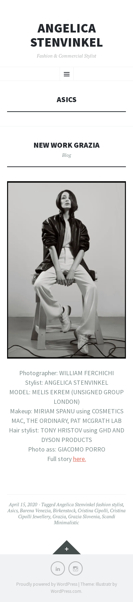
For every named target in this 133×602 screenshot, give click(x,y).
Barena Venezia (35, 510)
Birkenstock (64, 510)
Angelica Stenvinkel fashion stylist (89, 504)
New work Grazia (66, 145)
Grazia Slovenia (84, 516)
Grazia (59, 516)
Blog (66, 155)
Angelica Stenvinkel (66, 35)
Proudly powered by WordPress (46, 584)
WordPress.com (66, 591)
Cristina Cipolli (93, 510)
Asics (12, 510)
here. (79, 459)
